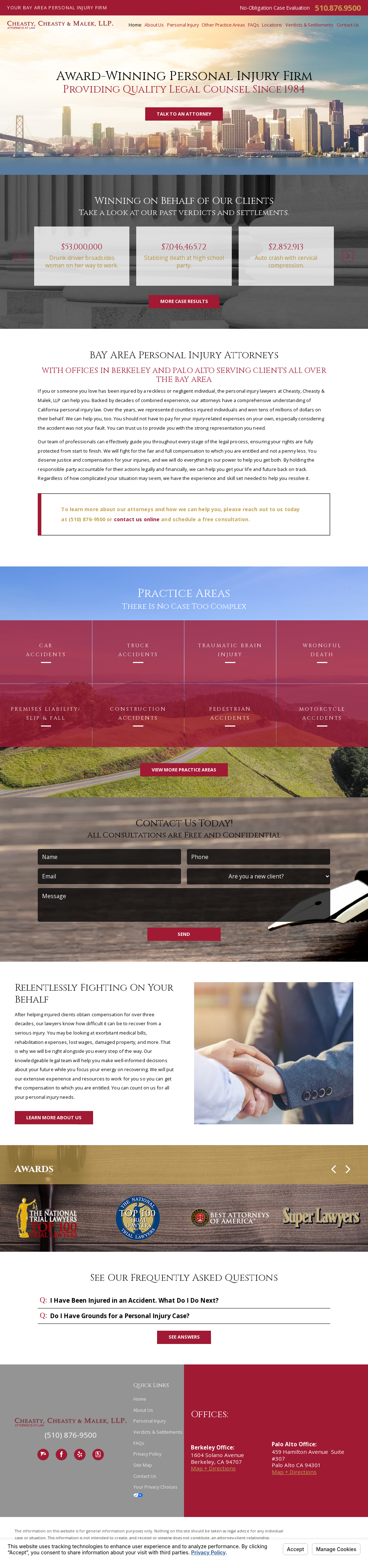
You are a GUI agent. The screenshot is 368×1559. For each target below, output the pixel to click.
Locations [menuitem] (272, 25)
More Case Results (184, 301)
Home (139, 1399)
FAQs (138, 1443)
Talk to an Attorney (184, 114)
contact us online (137, 519)
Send (184, 934)
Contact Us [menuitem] (348, 25)
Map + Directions (213, 1468)
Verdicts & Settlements (158, 1432)
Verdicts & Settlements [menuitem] (309, 25)
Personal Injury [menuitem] (183, 25)
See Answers (184, 1337)
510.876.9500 (337, 7)
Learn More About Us (54, 1117)
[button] (20, 256)
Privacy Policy (147, 1454)
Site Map (142, 1465)
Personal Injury (149, 1421)
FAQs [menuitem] (253, 25)
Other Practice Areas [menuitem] (223, 25)
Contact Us (144, 1476)
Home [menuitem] (135, 25)
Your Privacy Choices (155, 1490)
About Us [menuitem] (154, 25)
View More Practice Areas (184, 769)
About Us (143, 1410)
